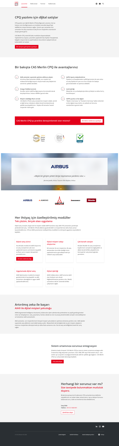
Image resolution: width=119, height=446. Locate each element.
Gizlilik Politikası (74, 434)
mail (100, 4)
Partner (42, 4)
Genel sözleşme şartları (88, 434)
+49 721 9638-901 (71, 408)
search (103, 4)
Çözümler (24, 4)
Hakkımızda (51, 4)
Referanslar (34, 4)
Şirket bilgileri (62, 434)
